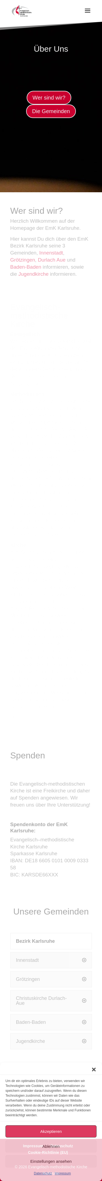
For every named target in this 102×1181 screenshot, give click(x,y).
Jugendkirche (33, 274)
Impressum (63, 1173)
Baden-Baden (25, 267)
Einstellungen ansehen (51, 1161)
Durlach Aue (52, 260)
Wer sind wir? (49, 98)
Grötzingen (22, 260)
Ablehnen (51, 1146)
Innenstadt (51, 253)
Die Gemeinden (51, 111)
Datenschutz (43, 1173)
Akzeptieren (51, 1131)
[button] (94, 1069)
